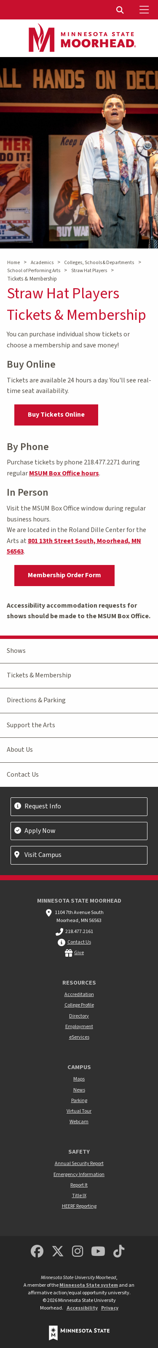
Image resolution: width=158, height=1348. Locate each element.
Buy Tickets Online (56, 414)
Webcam (79, 1121)
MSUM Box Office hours (64, 473)
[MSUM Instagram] (77, 1252)
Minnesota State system (88, 1285)
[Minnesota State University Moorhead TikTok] (118, 1252)
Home (13, 262)
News (79, 1090)
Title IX (79, 1195)
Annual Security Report (79, 1163)
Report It (79, 1185)
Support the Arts (31, 725)
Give (79, 952)
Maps (79, 1079)
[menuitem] (121, 9)
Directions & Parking (36, 700)
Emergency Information (79, 1174)
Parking (79, 1100)
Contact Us (23, 774)
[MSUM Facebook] (37, 1252)
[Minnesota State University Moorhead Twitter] (57, 1252)
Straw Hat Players (89, 270)
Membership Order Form (64, 575)
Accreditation (79, 994)
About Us (20, 749)
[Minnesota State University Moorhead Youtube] (98, 1252)
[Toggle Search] (121, 9)
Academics (42, 262)
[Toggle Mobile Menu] (145, 9)
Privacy (109, 1308)
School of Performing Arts (33, 270)
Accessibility (82, 1308)
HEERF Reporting (79, 1206)
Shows (16, 650)
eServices (79, 1037)
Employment (79, 1026)
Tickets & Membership (39, 675)
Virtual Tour (79, 1111)
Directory (79, 1016)
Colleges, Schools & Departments (99, 262)
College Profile (79, 1005)
